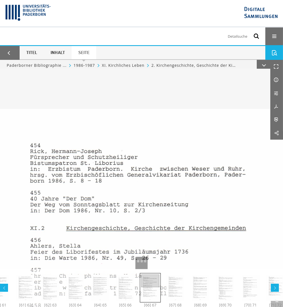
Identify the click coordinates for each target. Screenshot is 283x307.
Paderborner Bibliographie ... (37, 65)
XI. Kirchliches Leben (123, 65)
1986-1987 (84, 65)
